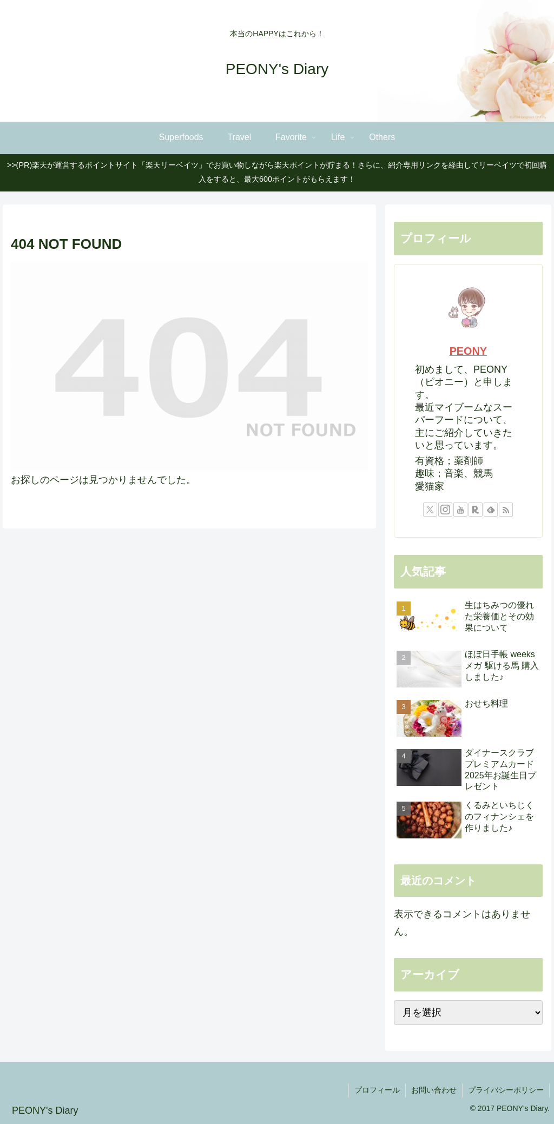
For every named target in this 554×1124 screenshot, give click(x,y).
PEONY (468, 351)
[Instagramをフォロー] (445, 510)
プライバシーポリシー (506, 1090)
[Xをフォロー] (430, 510)
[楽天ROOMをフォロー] (476, 510)
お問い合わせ (434, 1090)
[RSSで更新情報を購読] (506, 510)
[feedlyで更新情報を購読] (491, 510)
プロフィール (377, 1090)
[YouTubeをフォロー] (460, 510)
